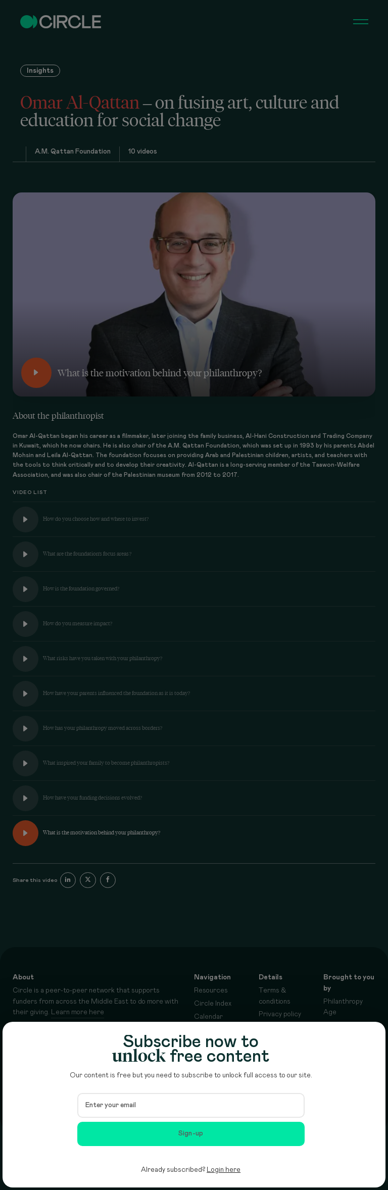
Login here (223, 1169)
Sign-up (191, 1133)
